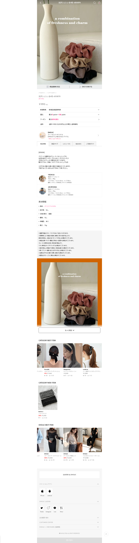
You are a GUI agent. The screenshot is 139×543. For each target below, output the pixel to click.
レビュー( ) (66, 144)
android (50, 492)
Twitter (41, 509)
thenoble (41, 369)
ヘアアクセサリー (52, 93)
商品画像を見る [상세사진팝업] (53, 87)
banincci (40, 411)
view (97, 135)
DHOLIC (40, 454)
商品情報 (43, 144)
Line (54, 509)
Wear (61, 509)
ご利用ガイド (90, 144)
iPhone (42, 492)
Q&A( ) (78, 144)
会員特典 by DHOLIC (69, 475)
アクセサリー (42, 93)
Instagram (48, 509)
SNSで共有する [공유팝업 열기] (85, 87)
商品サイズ (55, 144)
